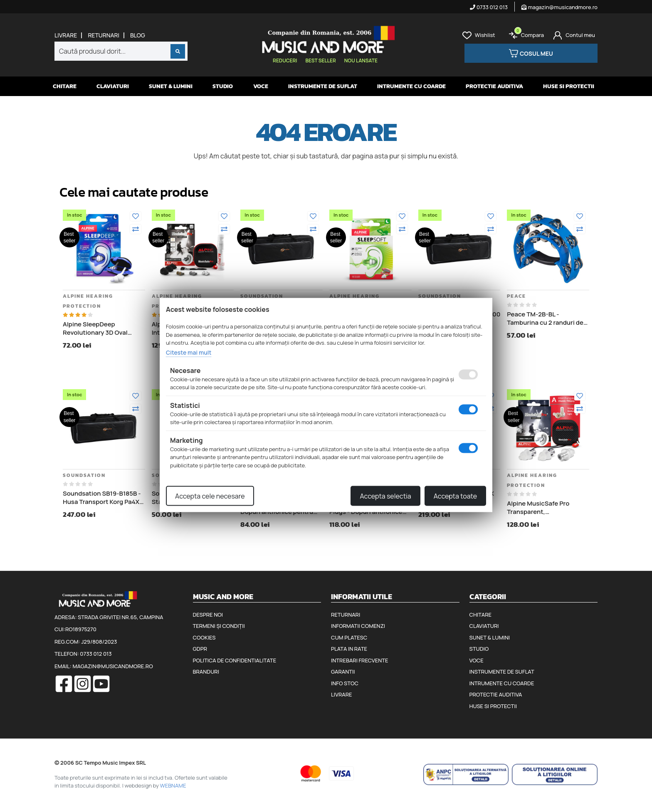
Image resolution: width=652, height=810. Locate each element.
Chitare (65, 86)
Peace (516, 296)
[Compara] (135, 229)
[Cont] (574, 35)
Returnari (103, 35)
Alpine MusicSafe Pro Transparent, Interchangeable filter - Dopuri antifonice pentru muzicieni (543, 507)
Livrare (65, 35)
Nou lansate (361, 60)
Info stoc (344, 683)
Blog (137, 35)
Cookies (204, 637)
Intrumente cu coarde (411, 86)
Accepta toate (455, 496)
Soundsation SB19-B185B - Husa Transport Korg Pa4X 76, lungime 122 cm (102, 497)
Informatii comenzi (358, 626)
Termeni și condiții (219, 626)
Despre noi (208, 614)
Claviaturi (112, 86)
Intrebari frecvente (359, 660)
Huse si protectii (568, 86)
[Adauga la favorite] (135, 216)
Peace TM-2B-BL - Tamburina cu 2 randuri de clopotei (545, 318)
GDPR (200, 648)
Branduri (206, 671)
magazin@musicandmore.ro (559, 7)
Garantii (343, 671)
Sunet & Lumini (171, 86)
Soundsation (261, 296)
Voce (260, 86)
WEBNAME (173, 785)
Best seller (320, 60)
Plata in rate (349, 648)
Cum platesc (349, 637)
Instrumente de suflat (322, 86)
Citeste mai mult (188, 352)
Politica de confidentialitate (235, 660)
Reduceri (285, 60)
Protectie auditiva (494, 86)
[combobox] (121, 51)
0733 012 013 (489, 7)
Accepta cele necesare (210, 496)
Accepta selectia (385, 496)
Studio (222, 86)
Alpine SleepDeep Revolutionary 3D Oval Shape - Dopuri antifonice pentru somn (100, 328)
